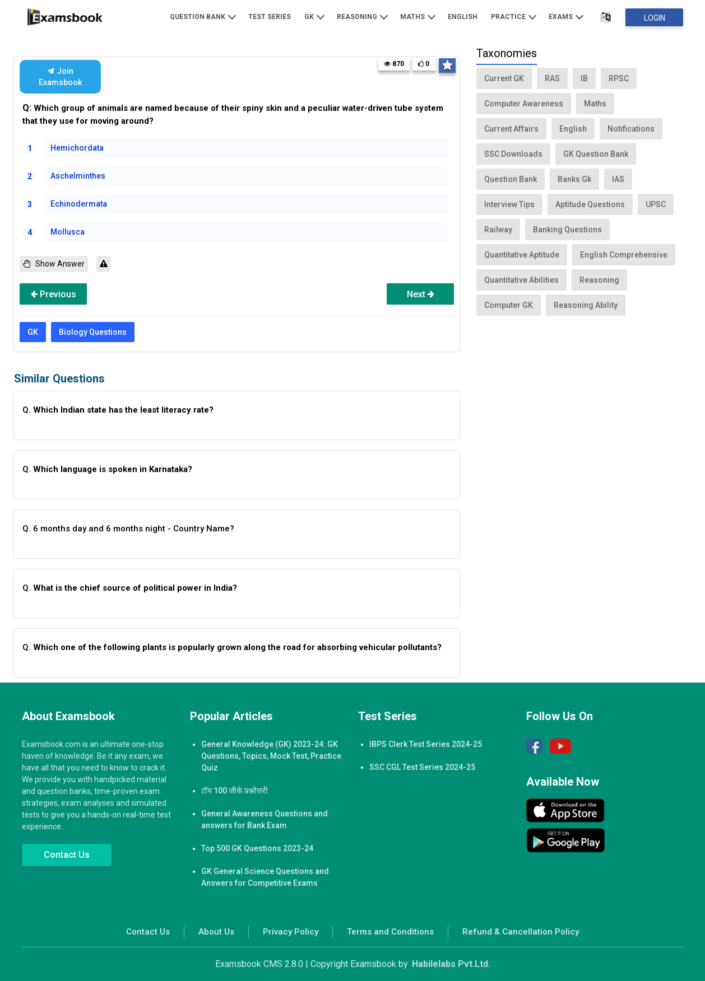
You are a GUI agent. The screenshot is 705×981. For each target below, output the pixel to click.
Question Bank (203, 16)
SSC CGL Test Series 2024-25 (422, 767)
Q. (118, 410)
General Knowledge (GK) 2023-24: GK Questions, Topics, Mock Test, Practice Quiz (271, 756)
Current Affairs (511, 128)
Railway (498, 229)
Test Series (269, 17)
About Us (216, 932)
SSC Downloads (513, 154)
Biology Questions (93, 332)
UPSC (656, 204)
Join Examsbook (60, 77)
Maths (417, 16)
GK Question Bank (595, 154)
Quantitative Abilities (521, 279)
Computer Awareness (523, 103)
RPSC (619, 78)
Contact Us (67, 854)
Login (654, 17)
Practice (513, 16)
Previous (53, 294)
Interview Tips (509, 204)
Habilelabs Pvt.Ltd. (451, 964)
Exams (566, 16)
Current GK (504, 78)
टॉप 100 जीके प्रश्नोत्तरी (234, 790)
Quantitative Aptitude (521, 254)
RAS (552, 78)
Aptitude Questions (590, 204)
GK (314, 16)
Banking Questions (567, 229)
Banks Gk (574, 179)
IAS (618, 179)
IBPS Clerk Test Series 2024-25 (425, 744)
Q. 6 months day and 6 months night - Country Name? (128, 529)
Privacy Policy (290, 932)
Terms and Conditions (390, 932)
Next (420, 294)
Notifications (631, 128)
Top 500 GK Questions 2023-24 (257, 848)
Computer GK (508, 305)
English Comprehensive (623, 254)
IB (584, 78)
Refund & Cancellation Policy (520, 932)
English (462, 17)
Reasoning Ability (586, 305)
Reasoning (362, 16)
